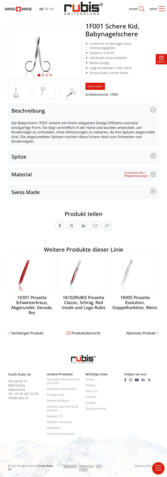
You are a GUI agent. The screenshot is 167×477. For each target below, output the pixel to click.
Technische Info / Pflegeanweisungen (136, 174)
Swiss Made (25, 192)
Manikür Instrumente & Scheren (62, 408)
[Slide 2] (47, 75)
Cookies (83, 469)
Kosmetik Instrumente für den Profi (63, 381)
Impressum (70, 466)
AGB (98, 466)
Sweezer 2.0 (54, 416)
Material (21, 174)
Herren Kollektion (58, 400)
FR (46, 9)
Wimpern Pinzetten (59, 422)
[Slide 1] (39, 75)
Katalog (90, 385)
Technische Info (95, 409)
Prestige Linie (55, 395)
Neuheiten (54, 428)
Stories (89, 379)
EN (52, 9)
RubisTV (90, 397)
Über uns (91, 391)
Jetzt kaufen (95, 86)
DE (41, 9)
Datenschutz (86, 466)
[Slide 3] (51, 75)
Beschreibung (28, 110)
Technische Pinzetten (61, 434)
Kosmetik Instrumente (61, 389)
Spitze (18, 156)
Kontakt (90, 403)
